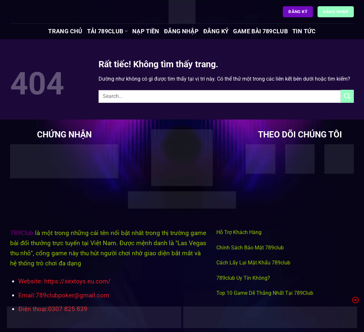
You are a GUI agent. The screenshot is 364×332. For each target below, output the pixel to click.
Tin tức (304, 31)
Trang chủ (65, 31)
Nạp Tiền (145, 31)
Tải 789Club (107, 31)
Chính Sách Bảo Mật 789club (250, 248)
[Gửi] (347, 96)
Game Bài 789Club (260, 31)
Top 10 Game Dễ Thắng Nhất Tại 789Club (264, 293)
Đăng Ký (215, 31)
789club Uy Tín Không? (243, 278)
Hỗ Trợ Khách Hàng (239, 232)
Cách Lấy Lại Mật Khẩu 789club (253, 263)
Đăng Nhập (181, 31)
